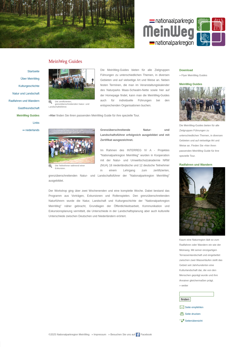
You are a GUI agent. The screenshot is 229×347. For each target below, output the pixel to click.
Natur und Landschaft (25, 93)
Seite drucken (193, 313)
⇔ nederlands (30, 130)
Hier (53, 115)
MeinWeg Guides (28, 115)
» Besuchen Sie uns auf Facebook (130, 334)
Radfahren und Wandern (24, 100)
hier (207, 145)
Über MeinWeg (30, 78)
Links (36, 122)
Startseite (33, 71)
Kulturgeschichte (29, 86)
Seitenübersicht (193, 320)
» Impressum (99, 334)
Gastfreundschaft (28, 108)
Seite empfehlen (194, 307)
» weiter (183, 285)
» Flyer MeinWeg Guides (193, 75)
